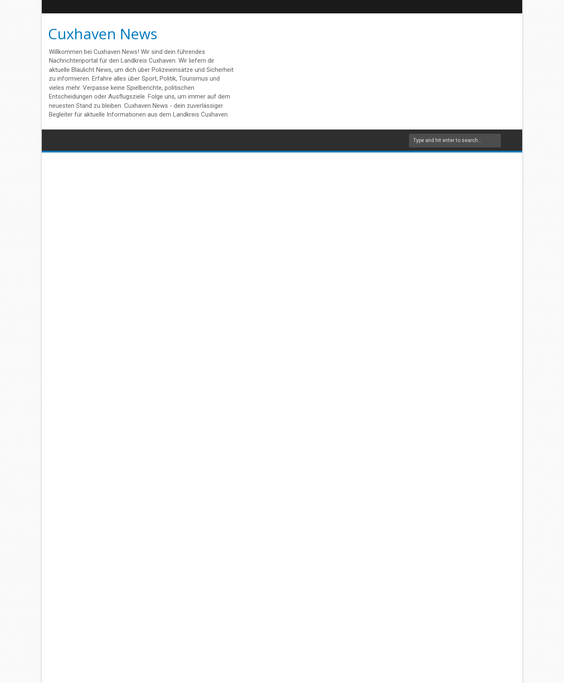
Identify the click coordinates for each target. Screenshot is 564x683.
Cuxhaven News (103, 33)
